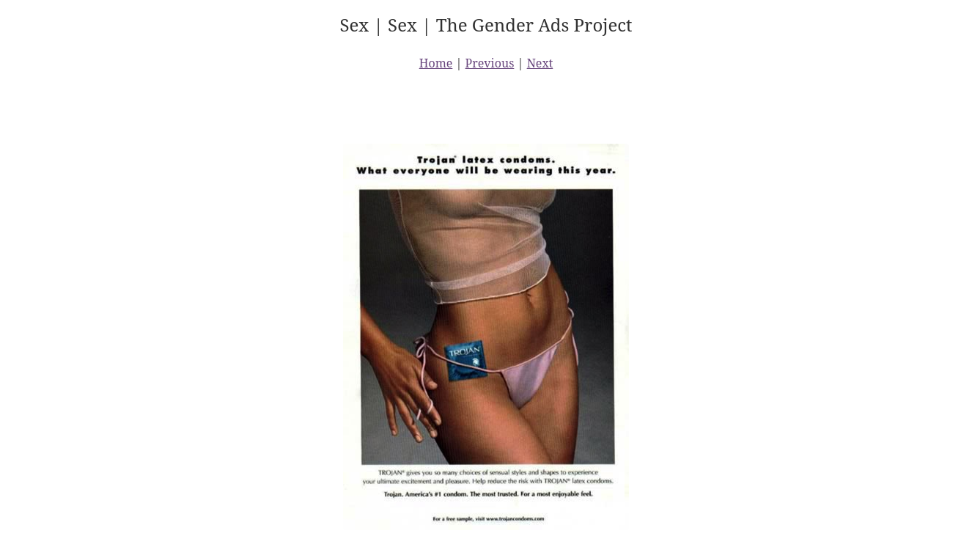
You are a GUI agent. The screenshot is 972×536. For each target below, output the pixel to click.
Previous (490, 63)
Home (436, 63)
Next (540, 63)
